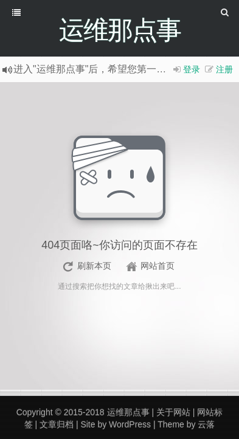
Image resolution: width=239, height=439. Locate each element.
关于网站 (173, 412)
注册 (224, 69)
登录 (191, 69)
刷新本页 (94, 266)
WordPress (130, 424)
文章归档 (57, 424)
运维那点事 (128, 412)
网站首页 (157, 266)
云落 (206, 424)
